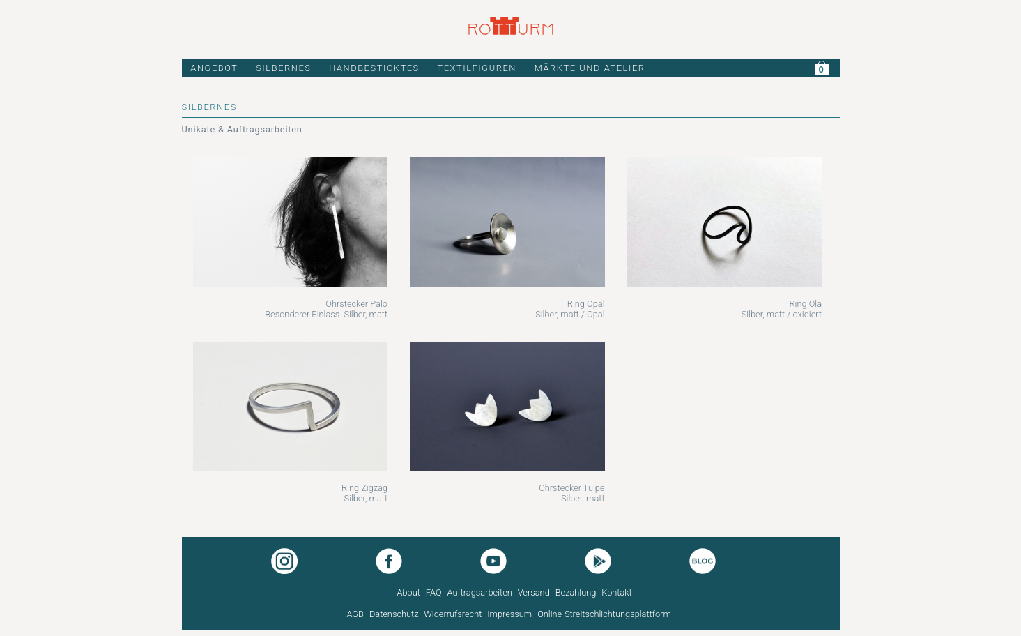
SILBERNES (283, 68)
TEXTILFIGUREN (476, 68)
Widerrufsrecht (453, 614)
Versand (534, 592)
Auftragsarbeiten (479, 592)
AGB (355, 614)
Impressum (509, 614)
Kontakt (616, 592)
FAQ (434, 592)
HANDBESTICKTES (374, 68)
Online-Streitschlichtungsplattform (604, 614)
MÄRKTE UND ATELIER (590, 68)
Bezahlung (576, 592)
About (408, 592)
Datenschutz (394, 614)
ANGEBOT (214, 68)
